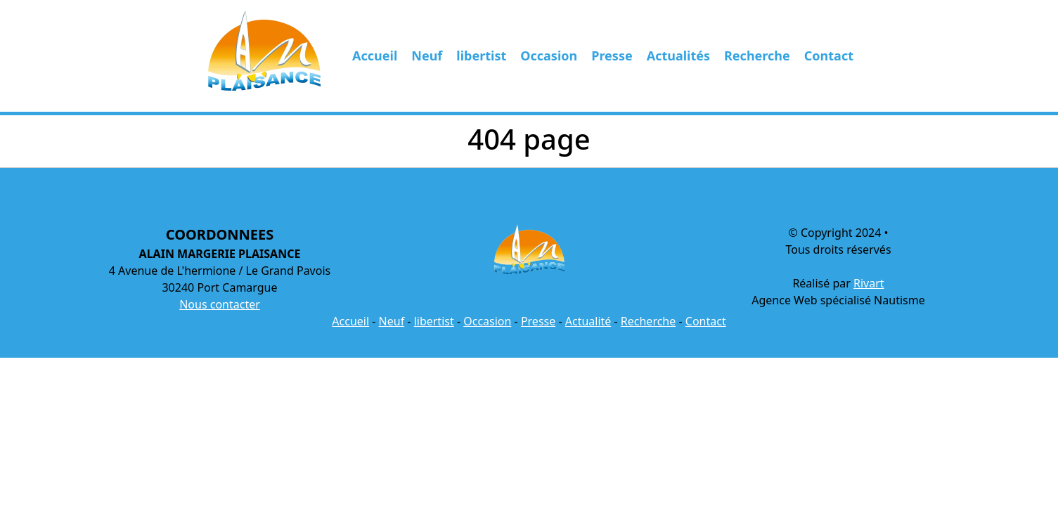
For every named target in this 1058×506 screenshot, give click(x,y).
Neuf (426, 55)
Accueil (374, 55)
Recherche (757, 55)
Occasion (548, 55)
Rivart (868, 283)
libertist (481, 55)
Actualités (678, 55)
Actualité (588, 321)
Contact (828, 55)
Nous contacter (219, 304)
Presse (611, 55)
